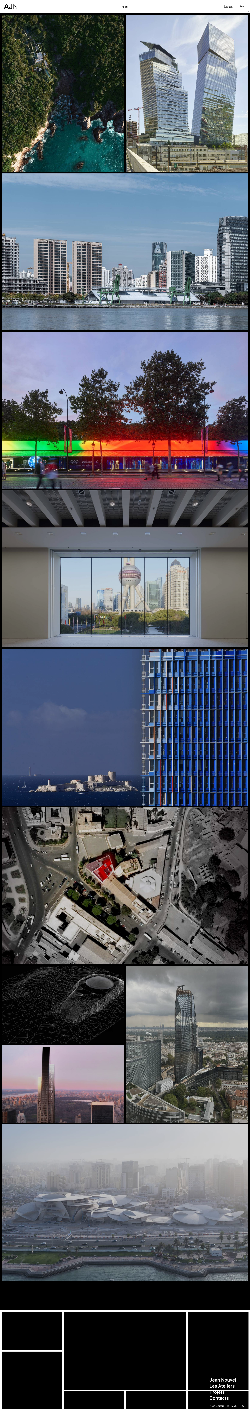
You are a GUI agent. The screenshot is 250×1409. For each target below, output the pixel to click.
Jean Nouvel (223, 1380)
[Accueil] (10, 4)
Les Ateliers (222, 1386)
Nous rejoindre (217, 1406)
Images (228, 6)
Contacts (219, 1398)
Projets (217, 1392)
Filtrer (125, 6)
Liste (241, 6)
